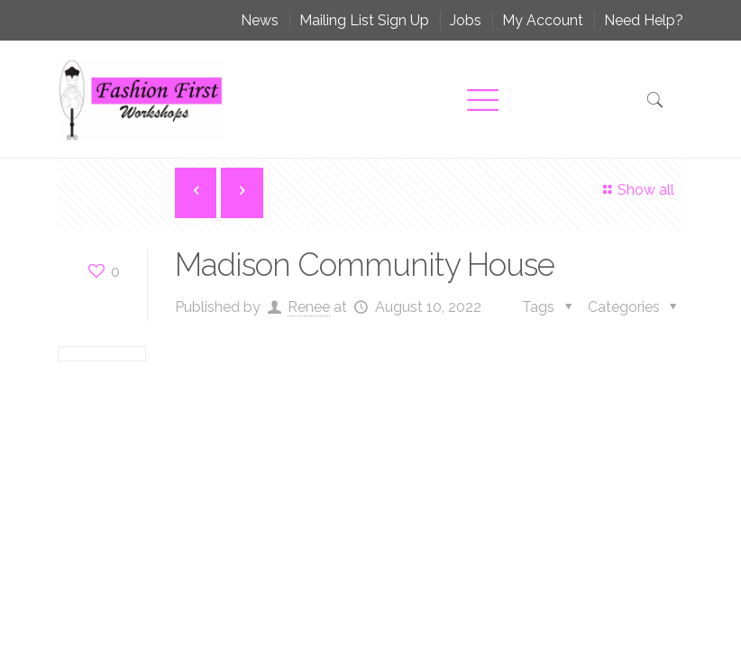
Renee (309, 306)
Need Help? (643, 20)
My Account (542, 20)
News (260, 20)
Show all (636, 189)
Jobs (465, 20)
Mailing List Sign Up (364, 20)
